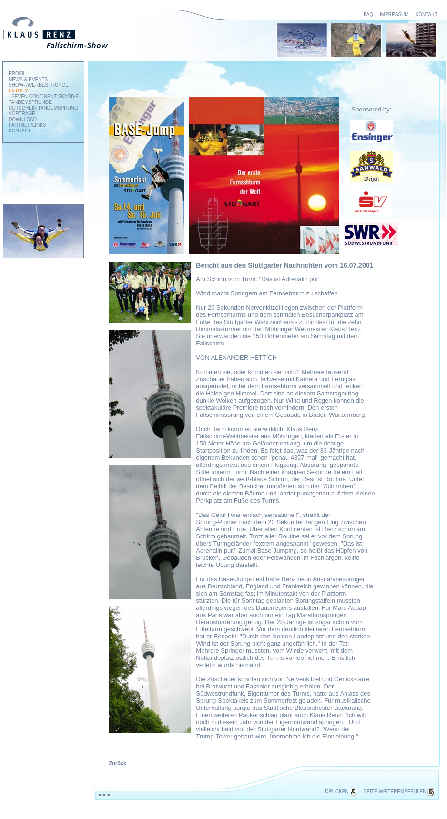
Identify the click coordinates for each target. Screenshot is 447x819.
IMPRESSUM (394, 14)
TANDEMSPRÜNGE (30, 102)
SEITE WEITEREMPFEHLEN (399, 791)
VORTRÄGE (22, 113)
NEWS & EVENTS (28, 79)
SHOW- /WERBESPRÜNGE (39, 85)
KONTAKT (426, 14)
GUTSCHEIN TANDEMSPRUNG (43, 108)
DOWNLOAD (23, 119)
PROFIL (17, 73)
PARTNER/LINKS (27, 125)
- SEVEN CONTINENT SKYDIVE (44, 96)
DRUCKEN (341, 791)
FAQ (368, 14)
